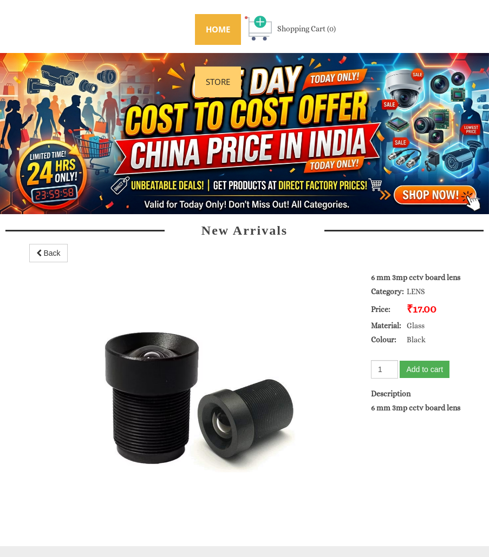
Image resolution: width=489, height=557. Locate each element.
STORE (218, 81)
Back (48, 253)
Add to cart (424, 369)
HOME (218, 29)
